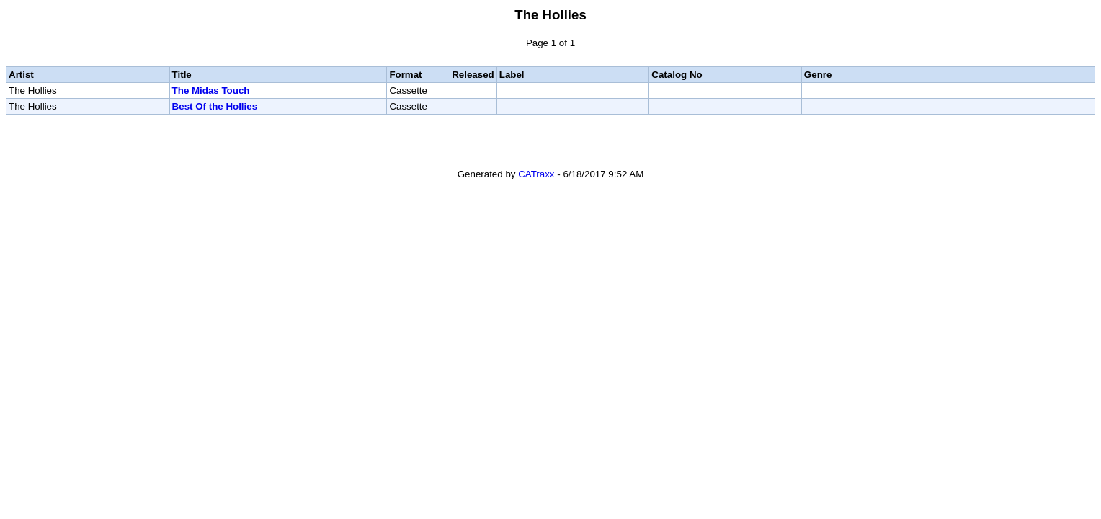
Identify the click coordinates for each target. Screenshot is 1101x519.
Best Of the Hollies (215, 106)
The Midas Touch (211, 90)
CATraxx (536, 174)
